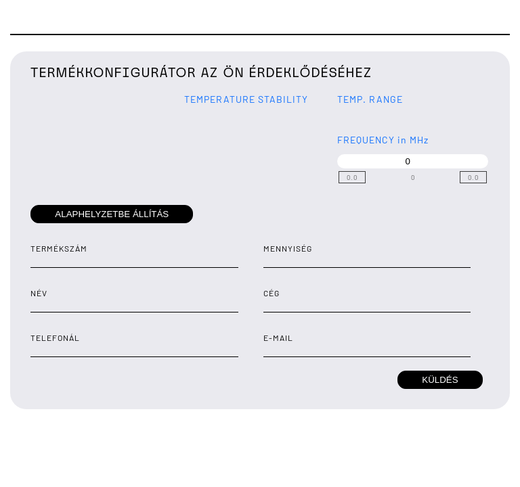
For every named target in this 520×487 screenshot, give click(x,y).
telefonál (55, 337)
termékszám (58, 248)
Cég (271, 293)
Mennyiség (287, 248)
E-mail (278, 337)
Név (38, 293)
